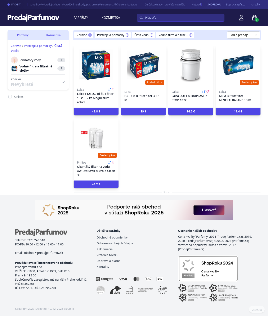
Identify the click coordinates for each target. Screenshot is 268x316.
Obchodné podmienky (112, 237)
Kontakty (255, 4)
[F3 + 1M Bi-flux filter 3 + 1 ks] (143, 65)
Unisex (18, 97)
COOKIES (256, 309)
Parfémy (80, 17)
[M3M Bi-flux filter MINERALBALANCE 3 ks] (238, 65)
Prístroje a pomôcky (38, 46)
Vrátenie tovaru (107, 255)
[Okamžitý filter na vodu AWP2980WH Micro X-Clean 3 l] (96, 138)
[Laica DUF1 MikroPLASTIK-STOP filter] (191, 65)
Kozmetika (111, 17)
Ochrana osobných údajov (115, 243)
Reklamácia (104, 249)
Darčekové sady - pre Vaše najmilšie (161, 4)
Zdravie (16, 46)
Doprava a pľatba (236, 4)
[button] (96, 111)
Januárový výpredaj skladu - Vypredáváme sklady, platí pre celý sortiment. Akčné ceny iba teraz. (80, 4)
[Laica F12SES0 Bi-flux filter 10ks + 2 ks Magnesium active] (96, 65)
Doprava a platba (108, 261)
